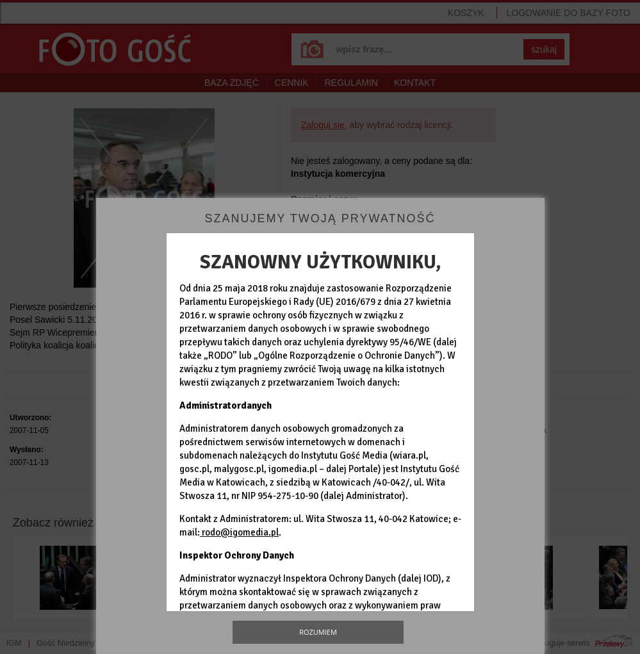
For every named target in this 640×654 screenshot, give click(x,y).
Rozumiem (318, 632)
